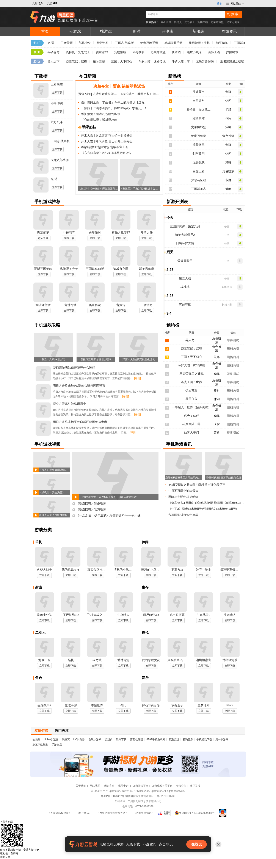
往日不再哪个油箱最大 (183, 490)
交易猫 (36, 739)
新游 (137, 31)
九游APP (52, 3)
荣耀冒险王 (185, 261)
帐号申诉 (123, 785)
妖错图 (176, 52)
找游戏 (106, 31)
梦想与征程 (198, 180)
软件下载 (121, 739)
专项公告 (181, 785)
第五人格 (185, 278)
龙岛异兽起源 (205, 61)
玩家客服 (109, 785)
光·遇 (50, 42)
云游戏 (75, 31)
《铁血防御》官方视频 (91, 509)
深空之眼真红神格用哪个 (69, 403)
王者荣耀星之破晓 (232, 61)
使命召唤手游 (149, 42)
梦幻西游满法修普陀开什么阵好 (74, 367)
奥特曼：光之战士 (184, 22)
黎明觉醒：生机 (199, 42)
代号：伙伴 (191, 415)
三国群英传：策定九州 (185, 226)
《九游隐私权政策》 (59, 812)
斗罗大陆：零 (181, 61)
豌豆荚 (66, 739)
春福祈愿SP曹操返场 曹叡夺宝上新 (104, 147)
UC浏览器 (79, 739)
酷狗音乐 (188, 739)
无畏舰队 (199, 162)
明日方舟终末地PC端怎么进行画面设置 (79, 385)
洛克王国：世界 (191, 382)
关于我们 (81, 785)
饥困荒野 (191, 390)
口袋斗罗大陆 (185, 243)
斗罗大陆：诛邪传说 (152, 61)
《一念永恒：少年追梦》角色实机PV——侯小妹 (108, 515)
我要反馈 (5, 857)
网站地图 (95, 785)
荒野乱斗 (103, 42)
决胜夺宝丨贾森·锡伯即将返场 (119, 86)
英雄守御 (185, 304)
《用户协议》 (84, 812)
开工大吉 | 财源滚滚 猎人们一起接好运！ (108, 135)
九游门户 (37, 3)
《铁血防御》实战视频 (91, 503)
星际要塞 (99, 61)
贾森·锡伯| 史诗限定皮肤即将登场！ (98, 94)
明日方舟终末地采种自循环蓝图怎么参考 (80, 421)
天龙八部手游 (60, 160)
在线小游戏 (94, 739)
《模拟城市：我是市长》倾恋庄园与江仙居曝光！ (139, 94)
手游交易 (57, 744)
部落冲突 (85, 42)
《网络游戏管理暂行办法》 (112, 812)
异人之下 (53, 61)
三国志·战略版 (124, 42)
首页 (45, 31)
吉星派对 (166, 22)
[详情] (137, 378)
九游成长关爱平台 (162, 785)
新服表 (198, 31)
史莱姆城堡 (217, 22)
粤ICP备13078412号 (112, 796)
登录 (219, 3)
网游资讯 (229, 31)
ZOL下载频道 (40, 744)
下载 (6, 821)
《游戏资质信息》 (143, 812)
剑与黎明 (138, 52)
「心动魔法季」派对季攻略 (99, 119)
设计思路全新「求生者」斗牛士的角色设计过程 (112, 102)
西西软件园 (136, 739)
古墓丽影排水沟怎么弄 (183, 515)
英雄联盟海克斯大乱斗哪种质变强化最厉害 (197, 484)
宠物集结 (203, 22)
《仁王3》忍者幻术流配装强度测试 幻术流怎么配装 (202, 509)
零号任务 (191, 399)
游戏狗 (109, 739)
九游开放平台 (140, 785)
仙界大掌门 (191, 432)
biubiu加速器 (51, 739)
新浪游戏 (174, 739)
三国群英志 (198, 189)
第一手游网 (221, 739)
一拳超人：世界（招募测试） (191, 407)
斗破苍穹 (53, 52)
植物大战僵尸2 (185, 234)
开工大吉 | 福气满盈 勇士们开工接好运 (107, 141)
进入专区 (43, 238)
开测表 (167, 31)
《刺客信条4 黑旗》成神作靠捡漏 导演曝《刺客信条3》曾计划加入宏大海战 (207, 503)
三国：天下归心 (121, 61)
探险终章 (232, 52)
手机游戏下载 (204, 739)
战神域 (185, 287)
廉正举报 (195, 785)
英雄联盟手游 (173, 42)
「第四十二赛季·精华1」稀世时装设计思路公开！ (114, 108)
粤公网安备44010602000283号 (195, 812)
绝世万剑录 (233, 22)
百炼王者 (214, 52)
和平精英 (222, 42)
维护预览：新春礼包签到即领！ (102, 114)
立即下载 (57, 92)
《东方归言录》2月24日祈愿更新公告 (106, 153)
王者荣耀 (67, 42)
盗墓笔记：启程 (76, 61)
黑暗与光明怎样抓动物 (183, 497)
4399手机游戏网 (155, 739)
